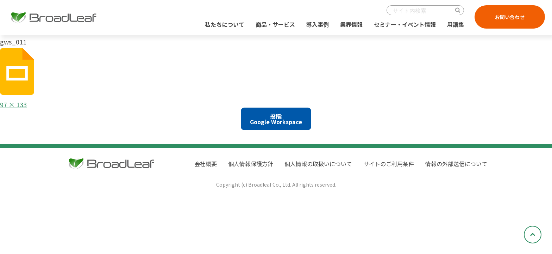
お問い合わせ (510, 16)
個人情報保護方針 (250, 163)
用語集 (455, 24)
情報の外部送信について (456, 163)
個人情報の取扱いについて (318, 163)
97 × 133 (13, 104)
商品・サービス (275, 24)
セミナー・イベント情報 (405, 24)
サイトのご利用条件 (388, 163)
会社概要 (205, 163)
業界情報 (351, 24)
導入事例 (317, 24)
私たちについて (224, 24)
